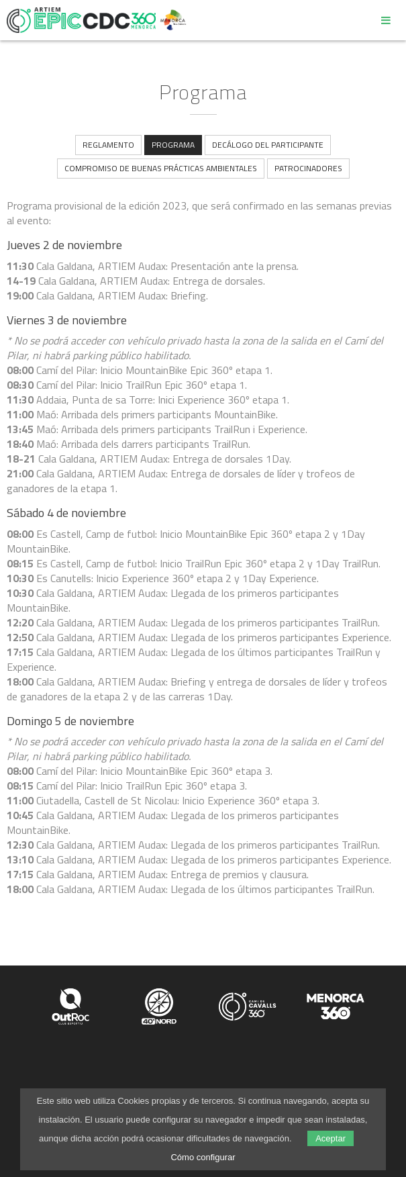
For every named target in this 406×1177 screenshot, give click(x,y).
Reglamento (108, 144)
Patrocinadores (308, 168)
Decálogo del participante (267, 144)
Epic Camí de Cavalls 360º (81, 20)
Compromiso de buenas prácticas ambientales (160, 168)
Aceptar (330, 1138)
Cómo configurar (202, 1157)
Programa (173, 144)
